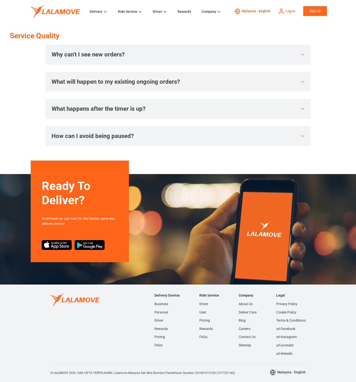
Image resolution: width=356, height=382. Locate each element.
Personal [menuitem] (161, 312)
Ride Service (127, 12)
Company (209, 12)
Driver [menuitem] (158, 320)
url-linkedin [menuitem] (284, 353)
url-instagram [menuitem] (286, 337)
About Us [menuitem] (246, 304)
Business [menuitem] (161, 304)
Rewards (184, 12)
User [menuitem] (202, 312)
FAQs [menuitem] (158, 345)
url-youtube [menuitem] (285, 345)
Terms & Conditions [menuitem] (291, 320)
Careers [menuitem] (244, 329)
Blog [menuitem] (242, 320)
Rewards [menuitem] (161, 329)
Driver (157, 12)
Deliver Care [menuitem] (248, 312)
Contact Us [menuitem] (247, 337)
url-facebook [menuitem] (285, 329)
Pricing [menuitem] (159, 337)
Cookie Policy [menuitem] (286, 312)
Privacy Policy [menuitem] (286, 304)
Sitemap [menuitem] (245, 345)
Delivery (96, 12)
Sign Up (315, 11)
